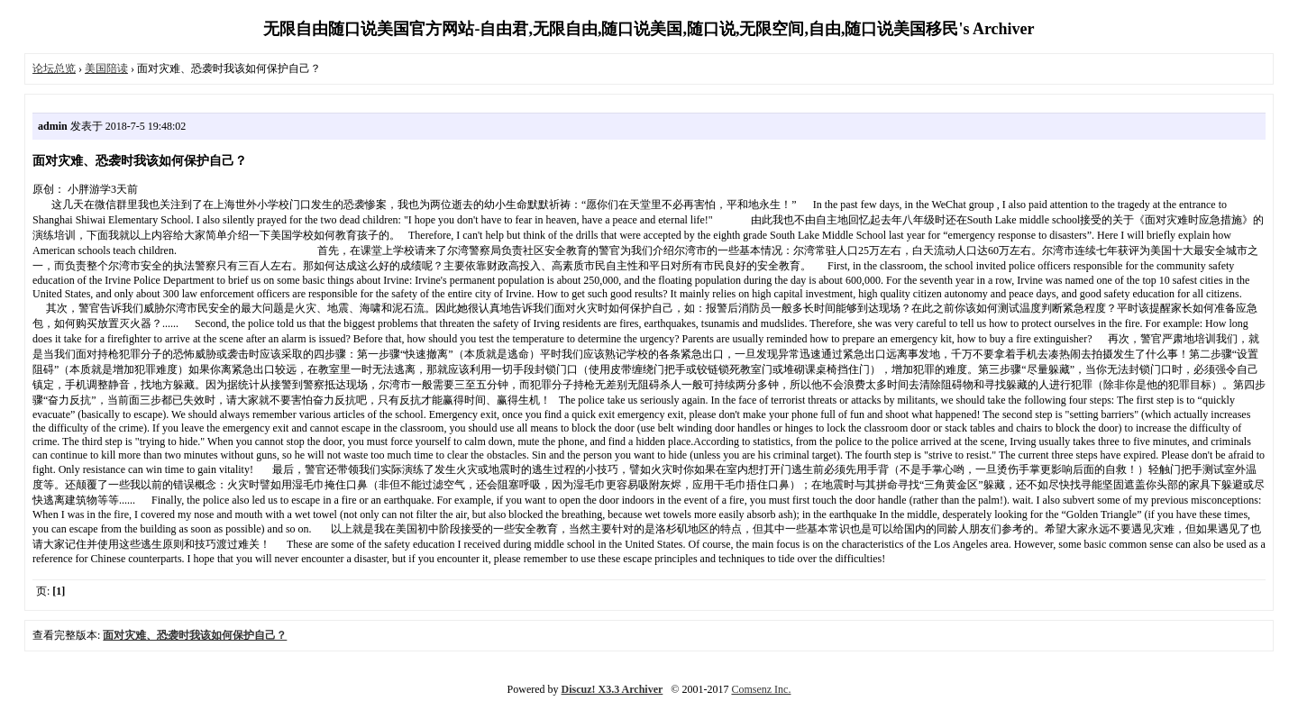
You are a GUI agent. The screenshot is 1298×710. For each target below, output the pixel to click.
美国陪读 (106, 68)
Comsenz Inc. (761, 689)
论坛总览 (54, 68)
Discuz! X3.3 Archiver (612, 689)
